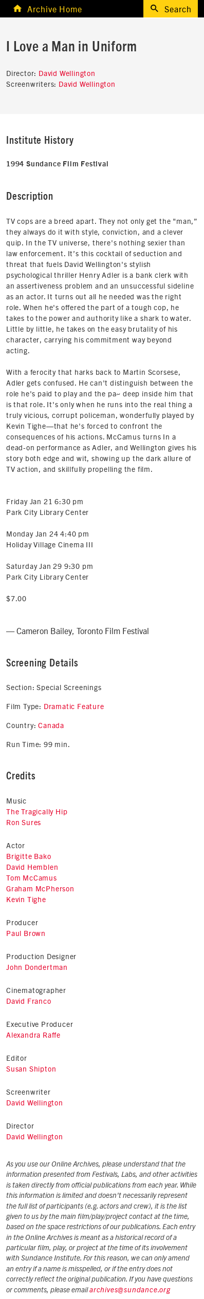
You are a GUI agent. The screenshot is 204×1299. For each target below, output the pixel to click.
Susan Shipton (31, 1068)
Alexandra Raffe (33, 1034)
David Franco (28, 1000)
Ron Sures (23, 822)
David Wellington (67, 73)
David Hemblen (32, 866)
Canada (51, 725)
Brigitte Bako (28, 856)
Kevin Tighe (26, 899)
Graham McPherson (40, 888)
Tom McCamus (31, 877)
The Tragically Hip (36, 811)
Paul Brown (26, 933)
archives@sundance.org (130, 1290)
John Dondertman (37, 966)
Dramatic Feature (74, 706)
